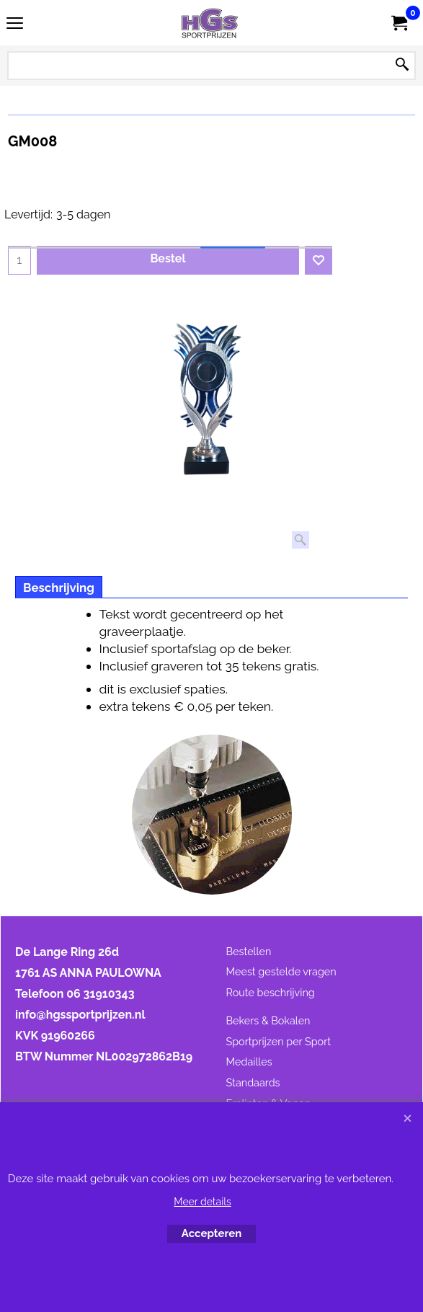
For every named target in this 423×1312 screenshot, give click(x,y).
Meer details (202, 1201)
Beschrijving (58, 587)
